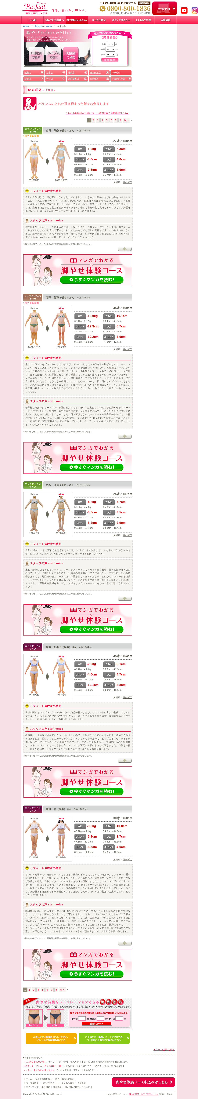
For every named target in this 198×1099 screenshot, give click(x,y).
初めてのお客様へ (43, 1079)
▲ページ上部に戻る (164, 1049)
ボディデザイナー (50, 1083)
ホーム (29, 1079)
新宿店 (49, 72)
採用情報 (57, 1087)
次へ (126, 120)
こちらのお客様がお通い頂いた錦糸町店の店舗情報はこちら (97, 113)
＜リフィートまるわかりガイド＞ (39, 1070)
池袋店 (71, 72)
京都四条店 (73, 79)
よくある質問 (68, 1083)
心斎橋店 (94, 79)
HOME (26, 26)
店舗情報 (81, 1083)
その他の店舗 (118, 79)
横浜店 (27, 79)
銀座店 (27, 72)
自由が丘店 (95, 72)
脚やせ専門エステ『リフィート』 (144, 1094)
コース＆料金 (32, 1083)
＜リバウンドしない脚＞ (34, 1062)
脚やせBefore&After (43, 26)
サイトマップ (32, 1087)
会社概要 (46, 1087)
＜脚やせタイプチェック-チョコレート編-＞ (43, 1066)
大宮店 (49, 79)
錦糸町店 (127, 182)
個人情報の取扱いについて (77, 1087)
